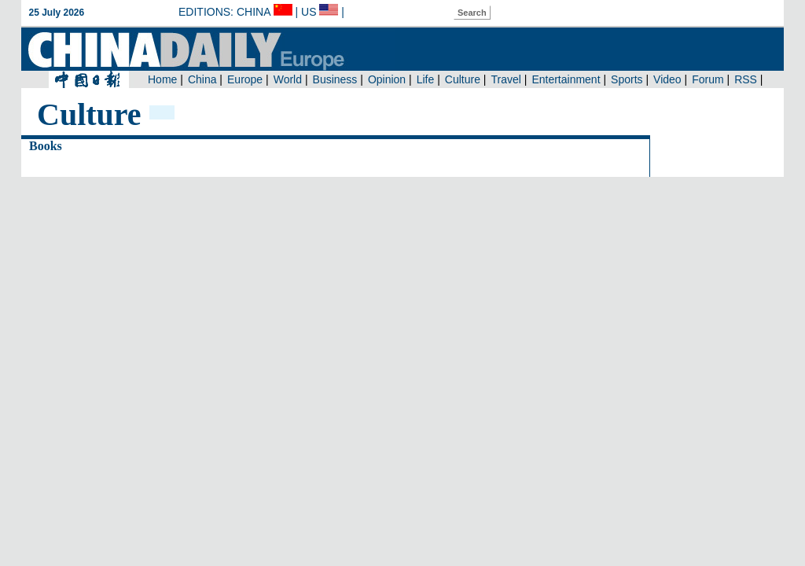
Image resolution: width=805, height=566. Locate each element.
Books (45, 146)
